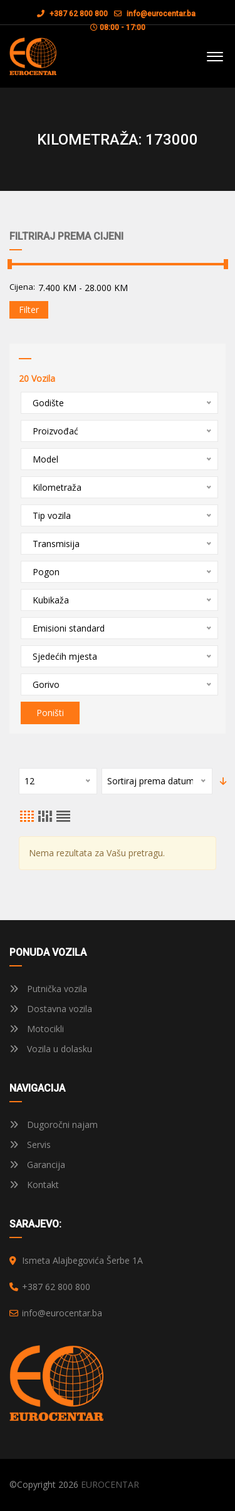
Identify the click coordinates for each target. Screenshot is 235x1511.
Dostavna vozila (50, 1009)
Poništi (50, 713)
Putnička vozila (48, 989)
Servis (30, 1144)
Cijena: (22, 286)
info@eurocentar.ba (161, 13)
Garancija (37, 1164)
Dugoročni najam (53, 1124)
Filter (29, 309)
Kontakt (34, 1185)
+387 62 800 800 (72, 13)
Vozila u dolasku (50, 1049)
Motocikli (36, 1029)
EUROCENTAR (110, 1484)
